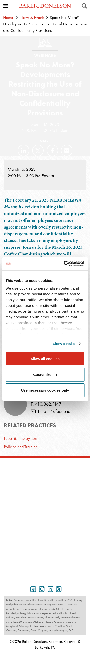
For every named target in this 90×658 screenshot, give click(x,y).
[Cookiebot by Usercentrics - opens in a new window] (64, 263)
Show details (64, 343)
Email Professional (51, 411)
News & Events (31, 17)
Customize (45, 374)
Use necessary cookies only (45, 390)
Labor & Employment (21, 438)
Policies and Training (20, 446)
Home (8, 17)
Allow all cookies (45, 359)
